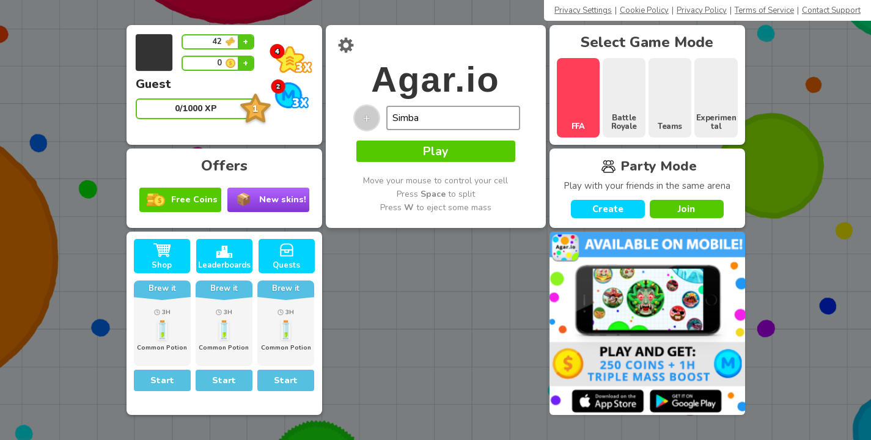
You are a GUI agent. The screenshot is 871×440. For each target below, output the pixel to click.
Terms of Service (764, 10)
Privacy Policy (702, 10)
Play (435, 151)
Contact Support (831, 10)
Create (607, 209)
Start (162, 380)
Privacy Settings (583, 10)
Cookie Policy (644, 10)
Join (686, 209)
